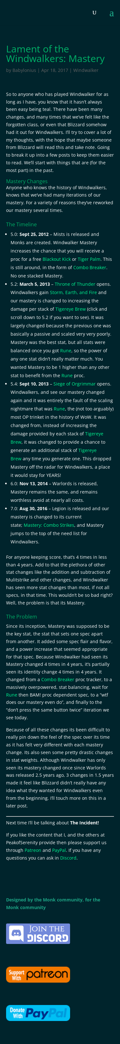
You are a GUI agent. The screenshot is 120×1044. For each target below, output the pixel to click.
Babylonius (24, 70)
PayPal (59, 850)
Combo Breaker (89, 267)
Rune (65, 350)
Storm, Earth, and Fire (73, 292)
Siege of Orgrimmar (74, 384)
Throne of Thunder (75, 284)
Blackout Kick (57, 259)
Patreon (33, 850)
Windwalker (86, 70)
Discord (68, 858)
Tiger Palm (89, 259)
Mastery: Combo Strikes (49, 525)
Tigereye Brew (70, 309)
